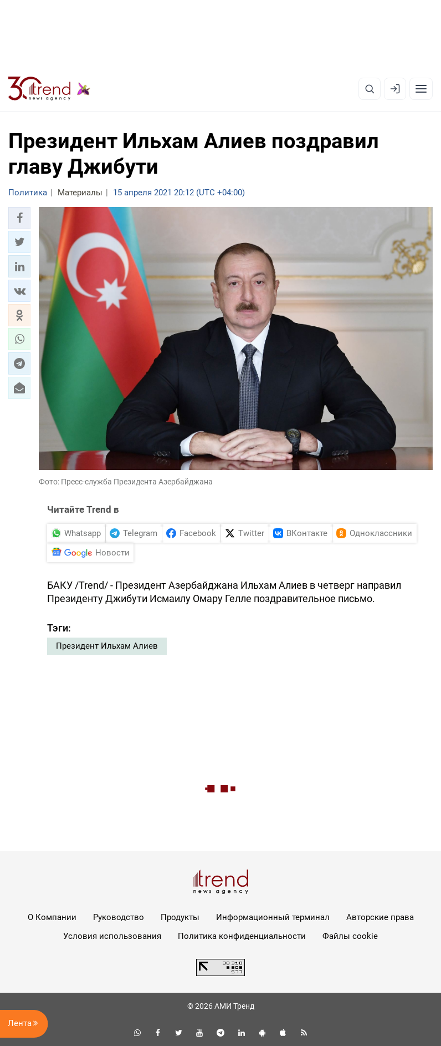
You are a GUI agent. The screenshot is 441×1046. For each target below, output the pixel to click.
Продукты (180, 917)
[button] (19, 218)
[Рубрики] (421, 89)
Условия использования (112, 936)
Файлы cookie (350, 936)
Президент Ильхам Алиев (107, 646)
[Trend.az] (49, 89)
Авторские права (380, 917)
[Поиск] (369, 89)
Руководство (118, 917)
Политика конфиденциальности (242, 936)
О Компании (52, 917)
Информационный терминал (273, 917)
